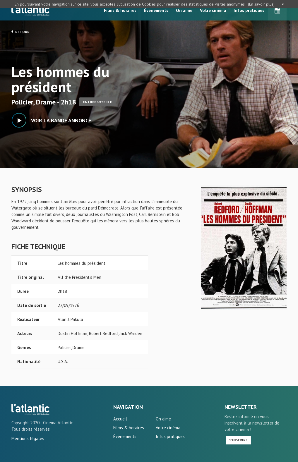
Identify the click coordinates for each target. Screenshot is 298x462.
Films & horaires (120, 10)
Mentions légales (27, 438)
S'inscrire (238, 440)
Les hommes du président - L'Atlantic (30, 409)
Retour (20, 31)
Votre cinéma (213, 10)
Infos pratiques (249, 10)
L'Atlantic (30, 10)
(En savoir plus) (261, 4)
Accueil (120, 419)
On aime (184, 10)
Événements (156, 10)
